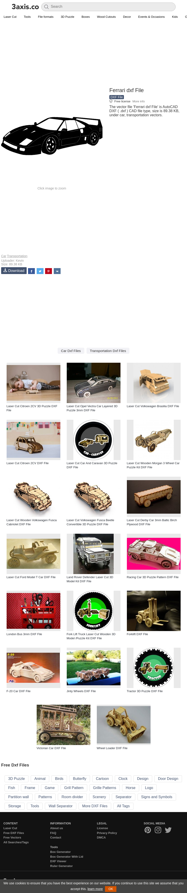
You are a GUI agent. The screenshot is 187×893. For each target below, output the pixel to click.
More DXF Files (95, 806)
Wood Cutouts (106, 16)
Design (143, 779)
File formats (46, 16)
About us (56, 828)
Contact (55, 837)
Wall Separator (60, 806)
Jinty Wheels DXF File (81, 691)
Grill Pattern (73, 788)
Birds (59, 779)
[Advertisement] (93, 54)
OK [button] (110, 889)
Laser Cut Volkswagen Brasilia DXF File (153, 406)
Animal (40, 779)
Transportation (17, 256)
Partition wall (18, 797)
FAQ (53, 833)
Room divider (72, 797)
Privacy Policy (107, 833)
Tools (27, 16)
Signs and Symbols (156, 797)
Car (3, 256)
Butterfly (79, 779)
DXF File (116, 97)
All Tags (123, 806)
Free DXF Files (13, 833)
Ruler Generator (61, 866)
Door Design (168, 779)
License (102, 828)
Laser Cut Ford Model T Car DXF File (31, 577)
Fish (11, 788)
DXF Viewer (58, 861)
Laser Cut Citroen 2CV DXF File (28, 463)
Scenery (99, 797)
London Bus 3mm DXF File (24, 634)
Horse (131, 788)
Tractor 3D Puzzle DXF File (145, 691)
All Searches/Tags (16, 842)
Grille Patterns (104, 788)
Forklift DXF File (137, 634)
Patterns (45, 797)
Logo (149, 788)
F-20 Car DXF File (19, 691)
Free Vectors (12, 837)
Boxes (86, 16)
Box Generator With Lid (66, 856)
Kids (175, 16)
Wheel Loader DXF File (112, 748)
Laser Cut (10, 16)
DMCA (101, 837)
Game (50, 788)
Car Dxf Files (71, 351)
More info (138, 101)
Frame (30, 788)
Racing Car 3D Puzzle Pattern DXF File (153, 577)
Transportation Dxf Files (108, 351)
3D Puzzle (67, 16)
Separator (123, 797)
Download (13, 270)
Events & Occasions (151, 16)
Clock (123, 779)
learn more (95, 889)
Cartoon (102, 779)
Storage (14, 806)
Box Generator (60, 852)
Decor (127, 16)
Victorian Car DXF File (51, 748)
